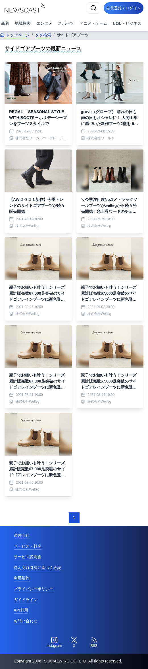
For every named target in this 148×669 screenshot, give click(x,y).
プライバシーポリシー (33, 589)
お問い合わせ (25, 621)
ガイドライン (25, 599)
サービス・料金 (27, 546)
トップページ (15, 35)
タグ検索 (43, 35)
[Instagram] (54, 642)
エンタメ (44, 23)
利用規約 (22, 578)
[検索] (93, 8)
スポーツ (66, 23)
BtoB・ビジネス (127, 23)
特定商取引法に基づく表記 (37, 567)
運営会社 (22, 535)
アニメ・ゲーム (93, 23)
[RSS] (94, 642)
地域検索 (23, 23)
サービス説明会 (27, 556)
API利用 (21, 610)
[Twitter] (74, 642)
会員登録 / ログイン (123, 8)
